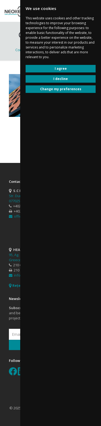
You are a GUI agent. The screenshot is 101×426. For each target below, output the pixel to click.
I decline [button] (60, 78)
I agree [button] (61, 68)
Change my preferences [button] (60, 89)
